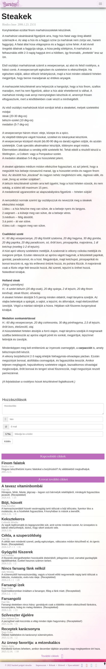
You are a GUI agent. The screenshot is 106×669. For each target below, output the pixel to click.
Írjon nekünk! (73, 665)
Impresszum (41, 665)
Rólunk (52, 665)
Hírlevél (61, 665)
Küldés (7, 441)
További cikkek (53, 656)
